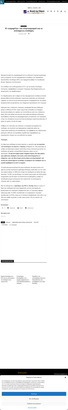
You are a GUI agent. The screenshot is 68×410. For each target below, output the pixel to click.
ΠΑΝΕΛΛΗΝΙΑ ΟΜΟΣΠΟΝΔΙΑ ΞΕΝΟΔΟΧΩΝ (22, 222)
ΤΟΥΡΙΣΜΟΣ (5, 224)
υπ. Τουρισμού (13, 224)
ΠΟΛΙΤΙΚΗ (36, 222)
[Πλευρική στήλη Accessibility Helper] (2, 2)
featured (8, 222)
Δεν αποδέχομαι (34, 399)
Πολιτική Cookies (32, 407)
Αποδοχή (34, 394)
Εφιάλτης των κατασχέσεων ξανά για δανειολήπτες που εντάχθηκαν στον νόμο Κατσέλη (38, 280)
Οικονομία (24, 26)
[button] (65, 377)
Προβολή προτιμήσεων (34, 403)
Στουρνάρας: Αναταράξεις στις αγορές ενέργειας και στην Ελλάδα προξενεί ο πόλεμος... (23, 280)
